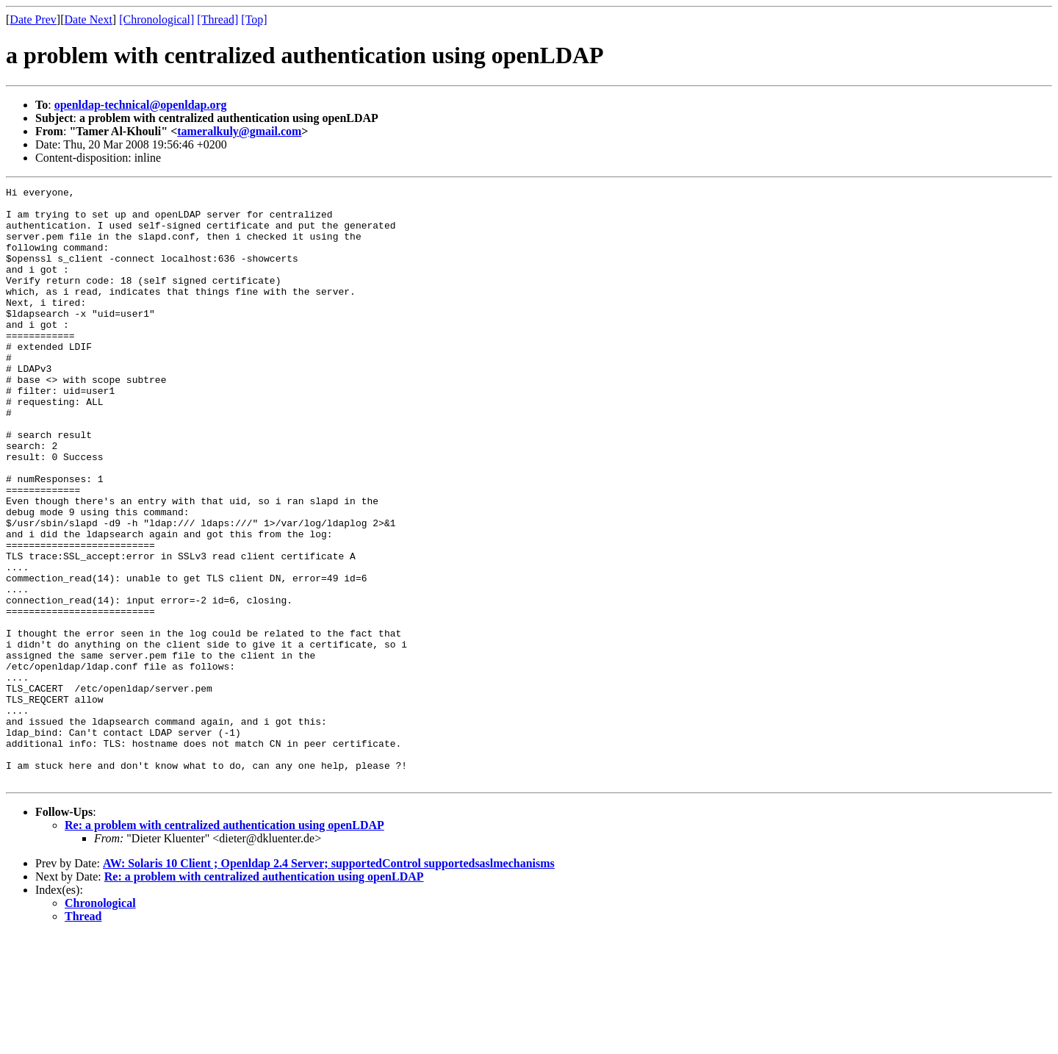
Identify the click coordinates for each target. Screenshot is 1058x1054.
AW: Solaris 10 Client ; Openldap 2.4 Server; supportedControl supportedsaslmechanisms (329, 982)
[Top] (254, 19)
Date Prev (33, 19)
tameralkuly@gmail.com (239, 131)
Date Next (88, 19)
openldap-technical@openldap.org (140, 104)
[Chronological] (156, 19)
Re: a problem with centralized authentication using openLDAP (224, 944)
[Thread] (217, 19)
